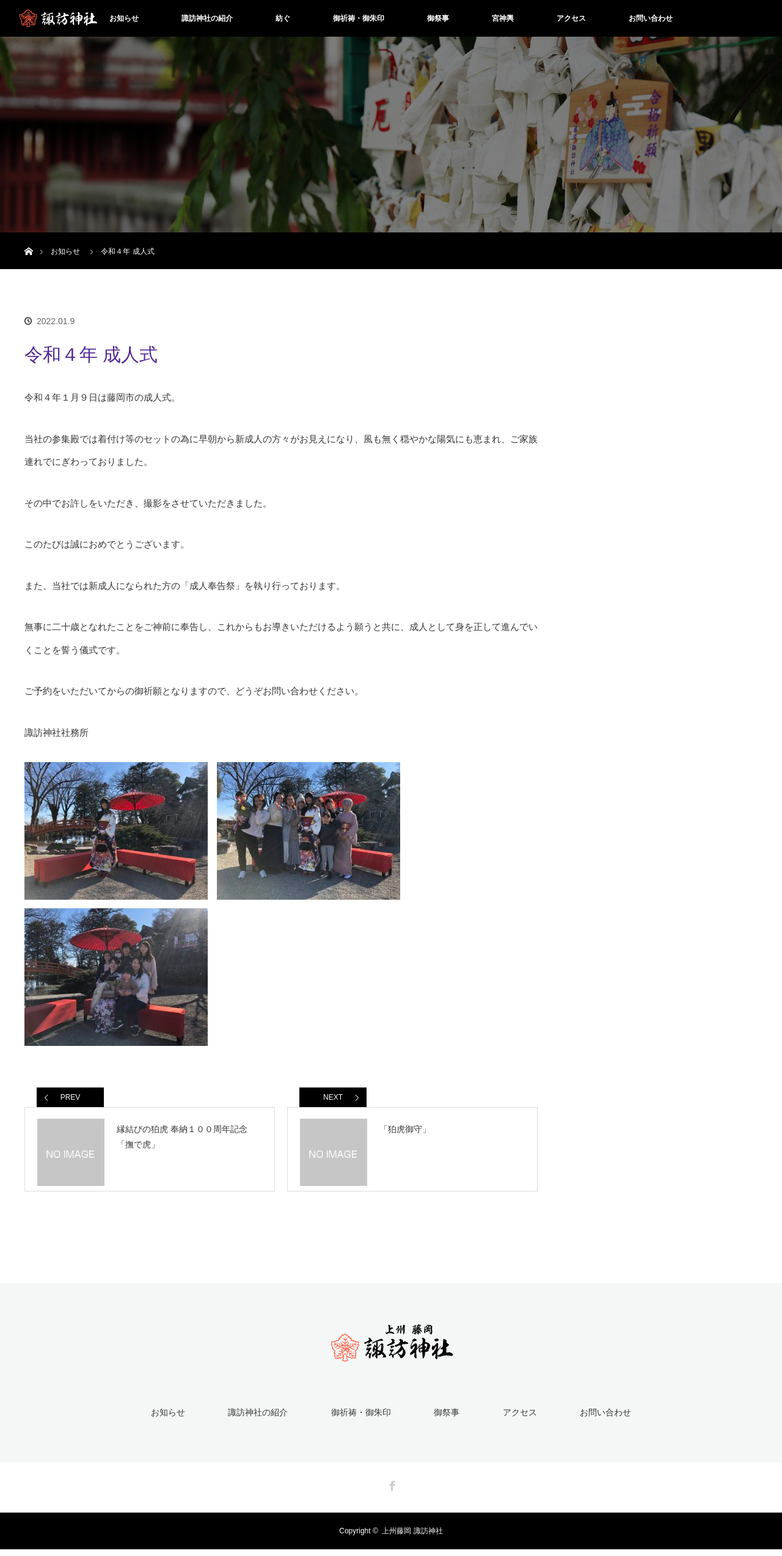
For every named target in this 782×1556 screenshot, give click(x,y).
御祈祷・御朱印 (358, 18)
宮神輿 (503, 18)
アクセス (571, 18)
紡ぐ (283, 18)
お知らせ (124, 18)
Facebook (391, 1490)
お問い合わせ (651, 18)
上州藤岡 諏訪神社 (412, 1537)
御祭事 (438, 18)
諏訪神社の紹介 (207, 18)
